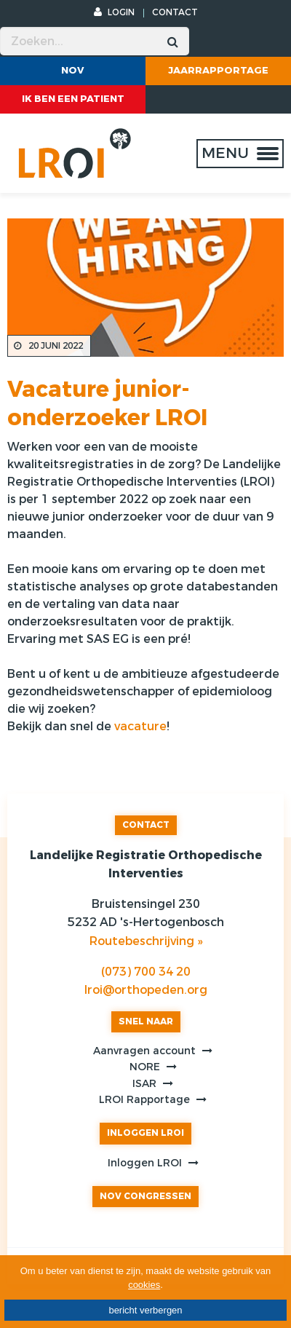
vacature (140, 726)
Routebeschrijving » (145, 941)
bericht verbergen (145, 1310)
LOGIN (114, 12)
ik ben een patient (73, 98)
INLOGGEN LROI (145, 1133)
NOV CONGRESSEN (145, 1196)
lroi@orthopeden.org (145, 989)
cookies (144, 1284)
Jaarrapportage (218, 70)
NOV (72, 70)
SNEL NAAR (146, 1021)
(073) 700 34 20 (146, 971)
